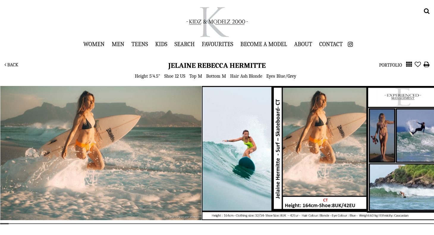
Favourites (217, 44)
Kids (161, 44)
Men (118, 44)
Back (11, 65)
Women (94, 44)
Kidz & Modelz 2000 (217, 22)
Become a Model (263, 44)
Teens (139, 44)
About (303, 44)
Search (184, 44)
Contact (331, 44)
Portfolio (390, 65)
